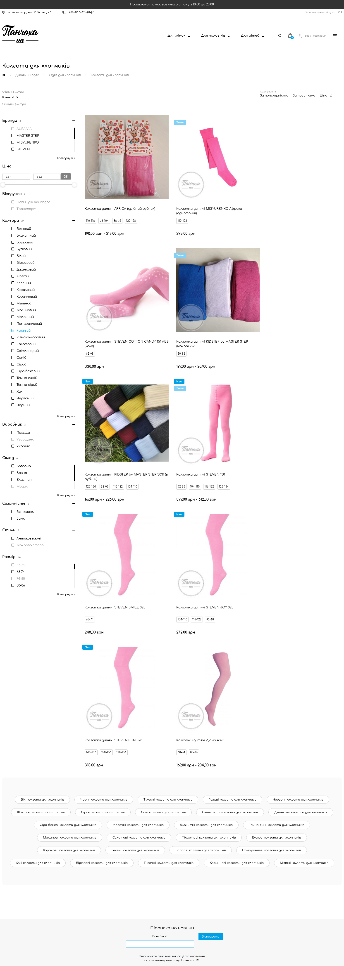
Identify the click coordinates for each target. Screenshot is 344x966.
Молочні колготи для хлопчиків (138, 651)
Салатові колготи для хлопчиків (138, 664)
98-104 (104, 210)
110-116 (90, 210)
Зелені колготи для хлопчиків (135, 677)
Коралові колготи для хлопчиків (69, 677)
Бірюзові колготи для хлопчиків (102, 689)
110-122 (173, 210)
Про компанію (22, 893)
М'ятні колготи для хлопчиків (304, 689)
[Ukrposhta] (193, 924)
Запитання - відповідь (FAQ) (32, 870)
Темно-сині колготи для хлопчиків (276, 651)
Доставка (19, 832)
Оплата (18, 839)
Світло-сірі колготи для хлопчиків (230, 639)
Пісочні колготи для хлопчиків (169, 689)
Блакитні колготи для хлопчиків (206, 651)
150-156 (270, 455)
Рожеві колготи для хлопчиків (232, 626)
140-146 (255, 455)
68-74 (90, 455)
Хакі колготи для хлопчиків (38, 689)
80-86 (90, 333)
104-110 (215, 333)
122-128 (131, 210)
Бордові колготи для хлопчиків (200, 677)
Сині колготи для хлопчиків (163, 639)
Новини (17, 847)
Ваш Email (159, 763)
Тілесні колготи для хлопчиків (167, 626)
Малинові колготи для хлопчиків (69, 664)
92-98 (254, 210)
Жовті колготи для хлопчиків (41, 639)
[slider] (74, 184)
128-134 (173, 333)
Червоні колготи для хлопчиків (298, 626)
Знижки (17, 855)
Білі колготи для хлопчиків (42, 626)
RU (340, 12)
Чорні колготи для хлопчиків (103, 626)
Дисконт (18, 886)
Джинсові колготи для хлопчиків (300, 639)
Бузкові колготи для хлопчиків (276, 664)
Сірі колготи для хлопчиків (103, 639)
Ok (65, 176)
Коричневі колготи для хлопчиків (237, 689)
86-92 (118, 210)
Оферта (18, 878)
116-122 (200, 333)
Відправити (210, 770)
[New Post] (154, 925)
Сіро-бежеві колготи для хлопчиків (68, 651)
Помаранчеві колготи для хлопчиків (271, 677)
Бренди (17, 863)
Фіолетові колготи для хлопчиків (209, 664)
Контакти (19, 824)
